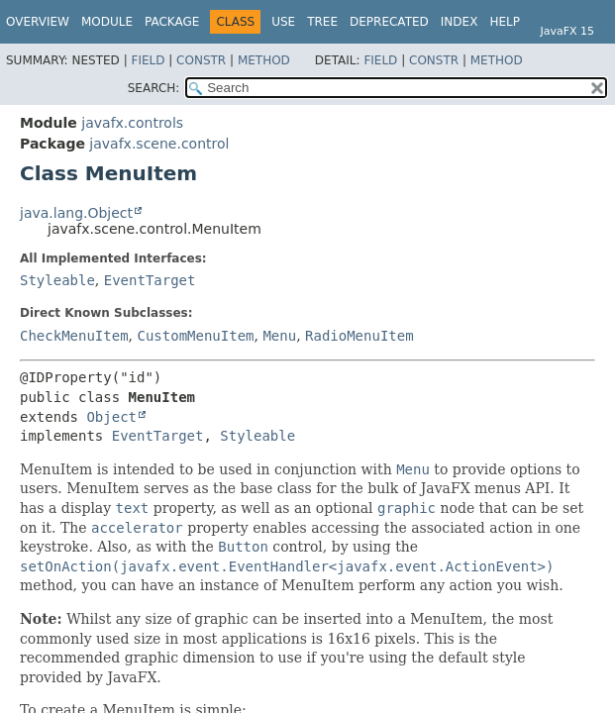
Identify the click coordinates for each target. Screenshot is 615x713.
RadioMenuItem (359, 336)
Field (147, 60)
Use (283, 22)
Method (264, 60)
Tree (322, 22)
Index (459, 22)
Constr (201, 60)
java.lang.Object (76, 213)
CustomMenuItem (195, 336)
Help (504, 22)
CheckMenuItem (74, 336)
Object (111, 417)
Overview (37, 22)
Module (107, 22)
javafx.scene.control (159, 144)
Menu (279, 336)
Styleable (57, 280)
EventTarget (150, 280)
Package (172, 22)
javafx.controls (132, 123)
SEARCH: (154, 88)
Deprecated (389, 22)
